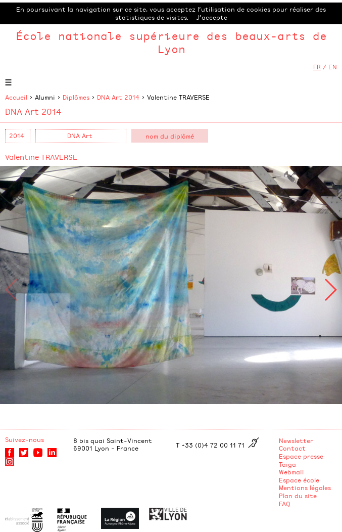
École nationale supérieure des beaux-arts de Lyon (171, 42)
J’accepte (211, 17)
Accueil (16, 97)
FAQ (284, 503)
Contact (292, 448)
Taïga (287, 464)
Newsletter (296, 440)
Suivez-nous (24, 439)
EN (332, 66)
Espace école (299, 479)
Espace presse (301, 456)
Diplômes (76, 97)
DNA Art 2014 (118, 97)
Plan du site (298, 495)
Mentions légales (305, 487)
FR (317, 66)
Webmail (291, 471)
